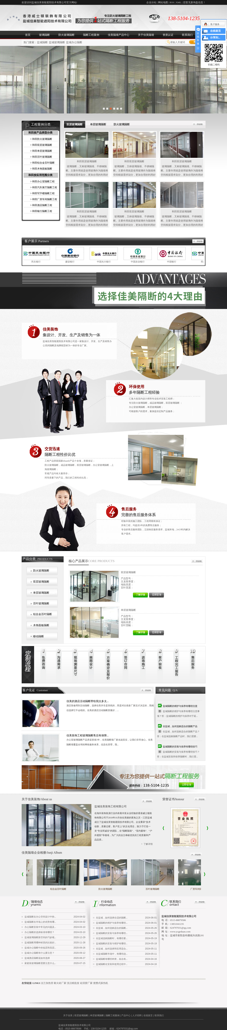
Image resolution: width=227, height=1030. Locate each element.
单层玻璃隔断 (41, 592)
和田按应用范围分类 (40, 175)
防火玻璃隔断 (66, 34)
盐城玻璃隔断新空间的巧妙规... (40, 937)
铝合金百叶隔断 (42, 614)
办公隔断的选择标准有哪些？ (39, 932)
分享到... (215, 37)
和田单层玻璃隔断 (42, 150)
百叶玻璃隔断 (41, 603)
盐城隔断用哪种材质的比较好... (40, 942)
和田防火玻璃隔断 (42, 139)
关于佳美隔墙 (146, 34)
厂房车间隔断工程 (201, 889)
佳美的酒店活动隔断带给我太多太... (87, 701)
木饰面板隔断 (41, 625)
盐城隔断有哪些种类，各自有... (112, 959)
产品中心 (125, 1015)
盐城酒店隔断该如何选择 (37, 958)
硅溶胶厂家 (86, 983)
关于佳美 (67, 1015)
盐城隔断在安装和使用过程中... (112, 964)
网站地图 (163, 2)
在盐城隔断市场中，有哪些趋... (112, 954)
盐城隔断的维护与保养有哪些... (112, 923)
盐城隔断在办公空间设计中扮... (40, 916)
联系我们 (187, 34)
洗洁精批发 (73, 983)
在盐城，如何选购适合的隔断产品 (180, 727)
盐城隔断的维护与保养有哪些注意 (180, 706)
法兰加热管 (47, 983)
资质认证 (168, 34)
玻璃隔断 (44, 34)
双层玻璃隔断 (41, 581)
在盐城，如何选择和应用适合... (112, 948)
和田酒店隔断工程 (42, 205)
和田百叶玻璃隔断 (42, 156)
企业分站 (151, 2)
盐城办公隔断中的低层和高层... (40, 947)
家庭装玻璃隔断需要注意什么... (40, 963)
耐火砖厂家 (60, 983)
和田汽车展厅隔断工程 (44, 187)
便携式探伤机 (100, 983)
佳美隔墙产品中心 (118, 34)
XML (178, 2)
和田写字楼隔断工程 (43, 193)
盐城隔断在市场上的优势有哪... (40, 922)
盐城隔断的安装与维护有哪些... (112, 943)
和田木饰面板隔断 (42, 168)
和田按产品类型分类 (40, 132)
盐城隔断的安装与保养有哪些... (112, 933)
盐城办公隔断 (74, 42)
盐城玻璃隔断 (57, 42)
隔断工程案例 (91, 34)
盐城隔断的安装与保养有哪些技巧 (180, 747)
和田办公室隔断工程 (43, 181)
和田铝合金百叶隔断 (43, 162)
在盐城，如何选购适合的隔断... (112, 928)
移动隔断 (38, 636)
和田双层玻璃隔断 (42, 144)
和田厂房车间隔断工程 (44, 199)
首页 (27, 34)
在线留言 (148, 1015)
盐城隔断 (42, 42)
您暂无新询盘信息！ (194, 2)
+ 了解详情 (147, 844)
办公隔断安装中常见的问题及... (40, 927)
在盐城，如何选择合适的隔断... (112, 917)
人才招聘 (137, 1015)
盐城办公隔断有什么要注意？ (39, 953)
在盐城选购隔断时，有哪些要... (112, 938)
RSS (172, 2)
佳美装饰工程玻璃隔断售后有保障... (87, 735)
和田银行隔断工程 (42, 211)
